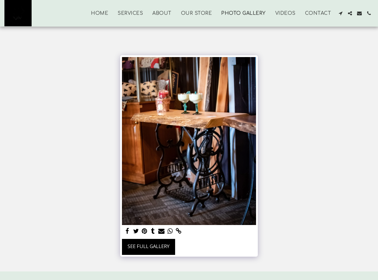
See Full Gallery (149, 246)
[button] (340, 13)
